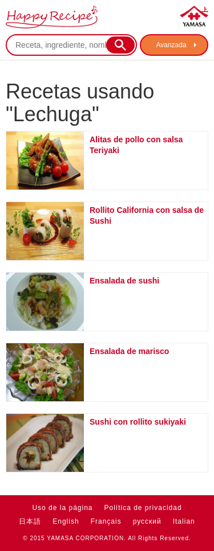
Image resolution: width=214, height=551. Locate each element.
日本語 (30, 521)
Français (106, 521)
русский (147, 521)
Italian (184, 521)
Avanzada (171, 45)
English (66, 521)
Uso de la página (62, 508)
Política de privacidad (143, 508)
